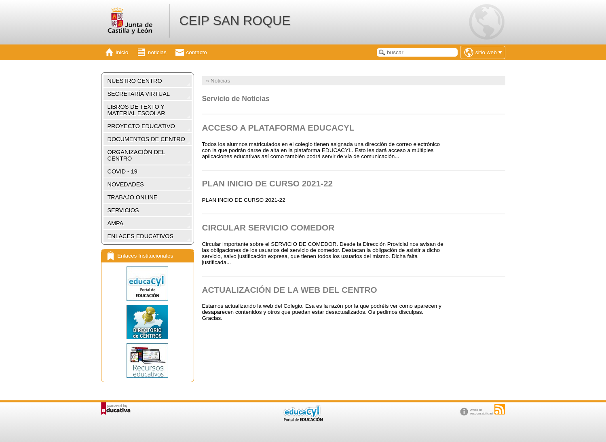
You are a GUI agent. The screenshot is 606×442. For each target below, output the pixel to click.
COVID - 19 (122, 171)
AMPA (116, 223)
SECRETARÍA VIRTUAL (139, 94)
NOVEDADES (126, 184)
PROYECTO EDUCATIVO (141, 126)
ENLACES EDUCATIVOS (141, 236)
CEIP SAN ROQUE (234, 20)
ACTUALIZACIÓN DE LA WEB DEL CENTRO (289, 289)
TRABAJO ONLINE (133, 197)
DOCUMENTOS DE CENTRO (146, 139)
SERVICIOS (123, 210)
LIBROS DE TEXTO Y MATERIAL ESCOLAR (136, 110)
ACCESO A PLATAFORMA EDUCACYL (278, 127)
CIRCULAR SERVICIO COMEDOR (268, 227)
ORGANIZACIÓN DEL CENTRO (136, 155)
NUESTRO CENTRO (135, 81)
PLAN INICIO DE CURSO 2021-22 (267, 183)
